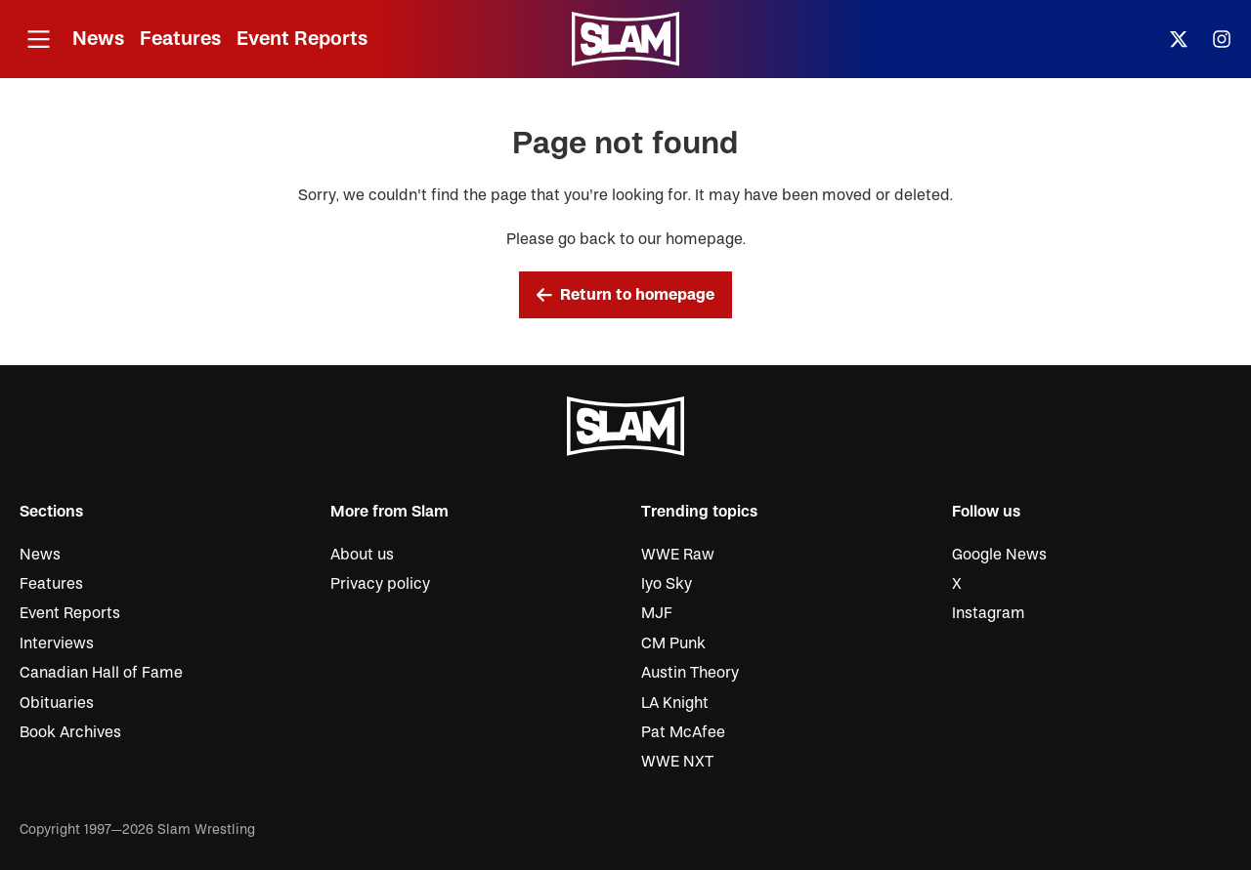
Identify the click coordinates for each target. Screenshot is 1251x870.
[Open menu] (38, 39)
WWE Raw (677, 554)
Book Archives (70, 732)
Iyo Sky (666, 584)
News (98, 38)
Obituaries (57, 703)
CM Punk (673, 643)
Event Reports (302, 38)
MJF (656, 613)
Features (180, 38)
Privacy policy (380, 584)
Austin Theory (690, 673)
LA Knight (675, 703)
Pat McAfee (683, 732)
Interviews (57, 643)
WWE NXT (677, 761)
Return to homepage (625, 295)
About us (362, 554)
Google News (999, 554)
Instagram (988, 613)
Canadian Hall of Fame (101, 673)
